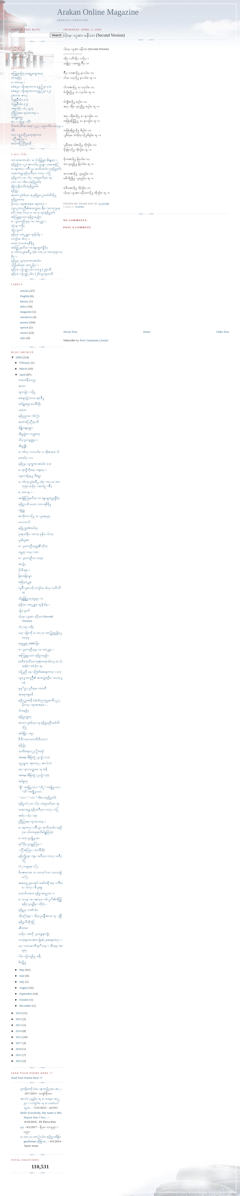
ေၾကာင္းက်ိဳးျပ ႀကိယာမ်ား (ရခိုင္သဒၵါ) (36, 168)
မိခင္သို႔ (22, 962)
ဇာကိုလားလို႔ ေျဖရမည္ (34, 516)
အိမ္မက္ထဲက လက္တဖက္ (29, 434)
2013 (19, 1025)
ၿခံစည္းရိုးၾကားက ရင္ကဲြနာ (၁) (31, 86)
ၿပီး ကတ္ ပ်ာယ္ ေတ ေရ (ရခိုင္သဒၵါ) (33, 212)
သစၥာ (22, 410)
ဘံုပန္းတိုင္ (26, 627)
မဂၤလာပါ (24, 522)
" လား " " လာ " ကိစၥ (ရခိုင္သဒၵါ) (37, 797)
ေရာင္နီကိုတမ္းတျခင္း (32, 469)
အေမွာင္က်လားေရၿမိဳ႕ (31, 398)
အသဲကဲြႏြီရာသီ (21, 143)
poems (79, 207)
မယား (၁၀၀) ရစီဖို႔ (22, 243)
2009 (19, 357)
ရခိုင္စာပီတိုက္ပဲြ (26, 922)
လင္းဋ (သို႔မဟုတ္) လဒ (26, 134)
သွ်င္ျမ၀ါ (17, 230)
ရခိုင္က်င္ (15, 190)
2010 (19, 1013)
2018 (19, 1049)
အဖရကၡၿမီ (25, 694)
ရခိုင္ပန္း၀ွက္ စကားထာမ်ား (26, 260)
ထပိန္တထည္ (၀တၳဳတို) (29, 404)
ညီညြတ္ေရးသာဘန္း (24, 112)
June (22, 975)
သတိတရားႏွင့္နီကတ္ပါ (31, 751)
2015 (19, 1037)
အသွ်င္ (22, 564)
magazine (26, 311)
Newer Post (70, 331)
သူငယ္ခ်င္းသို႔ (27, 392)
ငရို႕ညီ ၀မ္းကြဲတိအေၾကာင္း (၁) (39, 671)
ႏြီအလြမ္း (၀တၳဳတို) (31, 850)
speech (24, 327)
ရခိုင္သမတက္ (17, 199)
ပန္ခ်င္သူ (21, 510)
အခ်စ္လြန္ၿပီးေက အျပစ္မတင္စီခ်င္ (29, 247)
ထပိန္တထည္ (17, 117)
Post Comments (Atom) (94, 340)
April (22, 374)
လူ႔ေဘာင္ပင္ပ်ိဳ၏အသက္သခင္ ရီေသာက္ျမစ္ (35, 208)
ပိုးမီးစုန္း (24, 570)
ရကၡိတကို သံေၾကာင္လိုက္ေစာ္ (40, 1089)
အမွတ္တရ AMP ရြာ (28, 643)
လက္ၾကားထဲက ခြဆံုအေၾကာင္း (40, 940)
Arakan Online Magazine (98, 12)
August (24, 987)
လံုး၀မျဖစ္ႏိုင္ (28, 866)
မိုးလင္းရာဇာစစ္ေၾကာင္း (29, 203)
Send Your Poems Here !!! (27, 1077)
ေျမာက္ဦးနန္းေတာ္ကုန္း (28, 221)
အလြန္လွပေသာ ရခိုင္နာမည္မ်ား (26, 217)
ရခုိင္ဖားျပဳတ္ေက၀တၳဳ (32, 688)
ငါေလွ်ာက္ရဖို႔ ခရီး (29, 956)
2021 (19, 1055)
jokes (23, 306)
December (25, 1005)
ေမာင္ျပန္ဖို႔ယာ (29, 838)
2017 (19, 1043)
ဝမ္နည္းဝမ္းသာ (28, 552)
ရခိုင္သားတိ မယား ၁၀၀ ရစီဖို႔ (34, 504)
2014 (19, 1031)
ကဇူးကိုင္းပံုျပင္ (22, 108)
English (24, 296)
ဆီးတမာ (23, 928)
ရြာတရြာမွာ (25, 576)
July (22, 981)
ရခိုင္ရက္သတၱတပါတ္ (27, 528)
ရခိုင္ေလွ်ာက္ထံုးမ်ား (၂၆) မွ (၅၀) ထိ (32, 273)
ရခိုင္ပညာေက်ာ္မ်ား (29, 416)
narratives (26, 317)
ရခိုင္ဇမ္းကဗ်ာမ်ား (28, 910)
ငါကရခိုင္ (16, 77)
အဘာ (22, 386)
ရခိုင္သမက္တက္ (24, 716)
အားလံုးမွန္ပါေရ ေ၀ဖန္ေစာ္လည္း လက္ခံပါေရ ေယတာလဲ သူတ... (40, 1103)
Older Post (222, 331)
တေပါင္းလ (25, 457)
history (24, 301)
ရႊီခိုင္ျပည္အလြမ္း (30, 844)
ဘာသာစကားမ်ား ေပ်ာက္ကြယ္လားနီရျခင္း (34, 160)
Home (146, 331)
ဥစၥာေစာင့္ (20, 95)
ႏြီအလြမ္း (19, 139)
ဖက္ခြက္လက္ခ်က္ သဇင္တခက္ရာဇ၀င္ (27, 73)
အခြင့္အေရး (25, 582)
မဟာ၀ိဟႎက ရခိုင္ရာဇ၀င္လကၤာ (36, 893)
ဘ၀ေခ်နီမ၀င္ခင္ (27, 380)
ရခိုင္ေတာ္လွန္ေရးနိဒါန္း (27, 234)
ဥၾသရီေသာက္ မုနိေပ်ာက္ (35, 534)
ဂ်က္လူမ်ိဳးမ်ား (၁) (19, 99)
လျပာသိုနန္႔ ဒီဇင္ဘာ (29, 475)
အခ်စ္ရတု (23, 781)
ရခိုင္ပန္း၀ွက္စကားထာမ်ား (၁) (34, 463)
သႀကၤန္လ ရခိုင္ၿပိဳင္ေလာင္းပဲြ (31, 173)
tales (23, 338)
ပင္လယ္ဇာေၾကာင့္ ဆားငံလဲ (34, 763)
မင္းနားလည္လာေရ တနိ (32, 769)
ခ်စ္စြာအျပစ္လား (25, 428)
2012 (19, 1019)
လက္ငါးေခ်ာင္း (20, 238)
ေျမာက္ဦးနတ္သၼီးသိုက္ (32, 546)
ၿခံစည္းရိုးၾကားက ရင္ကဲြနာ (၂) (31, 91)
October (24, 999)
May (22, 969)
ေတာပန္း (18, 82)
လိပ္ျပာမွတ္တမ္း (28, 440)
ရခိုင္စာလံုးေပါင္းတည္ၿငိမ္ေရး (31, 177)
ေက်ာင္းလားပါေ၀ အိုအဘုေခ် (38, 451)
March (23, 368)
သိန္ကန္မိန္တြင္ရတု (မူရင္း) (30, 598)
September (26, 993)
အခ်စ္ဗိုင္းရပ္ (26, 733)
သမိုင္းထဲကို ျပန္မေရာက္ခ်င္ (34, 934)
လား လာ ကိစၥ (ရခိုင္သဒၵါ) (26, 182)
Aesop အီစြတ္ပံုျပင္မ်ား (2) (33, 775)
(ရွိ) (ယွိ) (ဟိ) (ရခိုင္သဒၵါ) (24, 186)
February (25, 362)
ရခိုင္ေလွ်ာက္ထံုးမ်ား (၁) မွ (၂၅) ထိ (31, 269)
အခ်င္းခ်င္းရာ (27, 815)
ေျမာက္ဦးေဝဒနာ (30, 558)
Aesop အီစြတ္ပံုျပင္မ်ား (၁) (33, 757)
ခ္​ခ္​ (22, 1127)
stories (24, 332)
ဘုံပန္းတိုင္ (18, 225)
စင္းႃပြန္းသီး (21, 121)
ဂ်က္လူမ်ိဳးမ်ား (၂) (19, 104)
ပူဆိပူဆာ (23, 540)
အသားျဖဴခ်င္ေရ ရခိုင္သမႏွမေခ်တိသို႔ (34, 195)
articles (24, 290)
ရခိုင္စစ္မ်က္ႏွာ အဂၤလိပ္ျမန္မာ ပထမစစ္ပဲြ (35, 164)
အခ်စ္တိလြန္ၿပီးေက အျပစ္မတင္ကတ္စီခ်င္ (39, 498)
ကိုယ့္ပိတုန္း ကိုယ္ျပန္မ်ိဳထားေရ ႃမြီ (40, 916)
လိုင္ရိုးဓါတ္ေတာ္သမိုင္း (25, 265)
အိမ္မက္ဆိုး (22, 445)
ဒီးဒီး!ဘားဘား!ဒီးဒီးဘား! (32, 739)
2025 (19, 1061)
